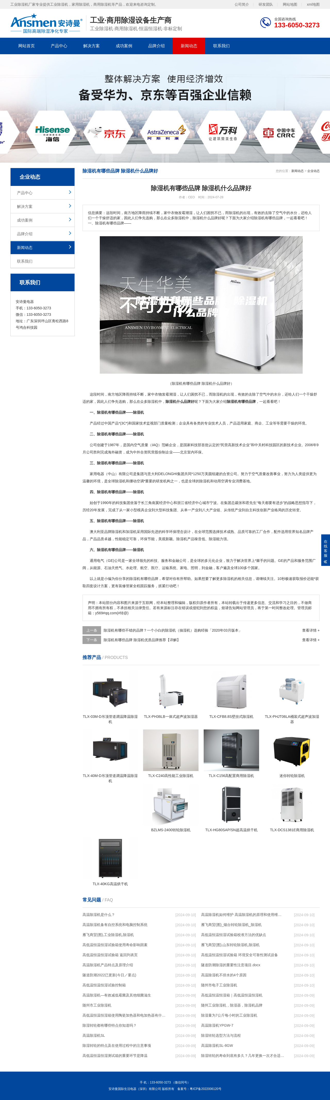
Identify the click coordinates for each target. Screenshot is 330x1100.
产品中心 (59, 46)
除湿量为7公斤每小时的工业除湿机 (229, 1015)
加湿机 (131, 532)
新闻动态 (189, 46)
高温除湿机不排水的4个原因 (223, 975)
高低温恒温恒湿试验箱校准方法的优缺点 (233, 935)
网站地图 (290, 4)
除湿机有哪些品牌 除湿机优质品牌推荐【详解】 (142, 640)
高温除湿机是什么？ (98, 915)
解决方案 (91, 46)
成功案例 (124, 46)
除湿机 (217, 394)
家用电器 (97, 474)
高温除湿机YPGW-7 (217, 1025)
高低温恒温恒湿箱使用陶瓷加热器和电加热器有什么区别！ (124, 1015)
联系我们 (221, 46)
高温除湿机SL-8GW (217, 1045)
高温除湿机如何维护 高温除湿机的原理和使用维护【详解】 (242, 915)
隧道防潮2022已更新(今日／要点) (109, 975)
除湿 (151, 401)
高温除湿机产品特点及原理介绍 (107, 965)
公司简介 (242, 4)
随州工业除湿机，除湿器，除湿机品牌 (231, 1005)
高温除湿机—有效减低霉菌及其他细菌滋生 (116, 995)
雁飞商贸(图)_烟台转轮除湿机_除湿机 (231, 925)
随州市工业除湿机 (96, 1005)
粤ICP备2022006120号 (205, 1089)
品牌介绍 (156, 46)
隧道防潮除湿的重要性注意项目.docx (230, 965)
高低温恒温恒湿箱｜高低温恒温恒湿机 (231, 995)
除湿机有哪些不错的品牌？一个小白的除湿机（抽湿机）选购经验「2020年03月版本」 (173, 630)
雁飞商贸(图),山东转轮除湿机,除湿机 (230, 945)
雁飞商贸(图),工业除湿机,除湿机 (108, 935)
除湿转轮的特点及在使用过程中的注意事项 (116, 1045)
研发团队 (266, 4)
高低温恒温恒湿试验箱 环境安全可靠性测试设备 (239, 955)
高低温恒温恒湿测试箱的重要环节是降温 (114, 1056)
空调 (140, 481)
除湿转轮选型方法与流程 (221, 1035)
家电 (183, 568)
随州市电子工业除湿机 (219, 985)
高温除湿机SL (93, 1035)
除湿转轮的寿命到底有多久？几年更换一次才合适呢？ (242, 1056)
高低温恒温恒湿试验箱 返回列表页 (110, 955)
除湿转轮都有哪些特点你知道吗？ (109, 1025)
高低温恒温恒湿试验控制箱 (104, 985)
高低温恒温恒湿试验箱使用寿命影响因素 (114, 945)
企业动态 (313, 171)
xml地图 (313, 4)
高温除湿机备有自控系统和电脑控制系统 (114, 925)
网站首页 (26, 46)
